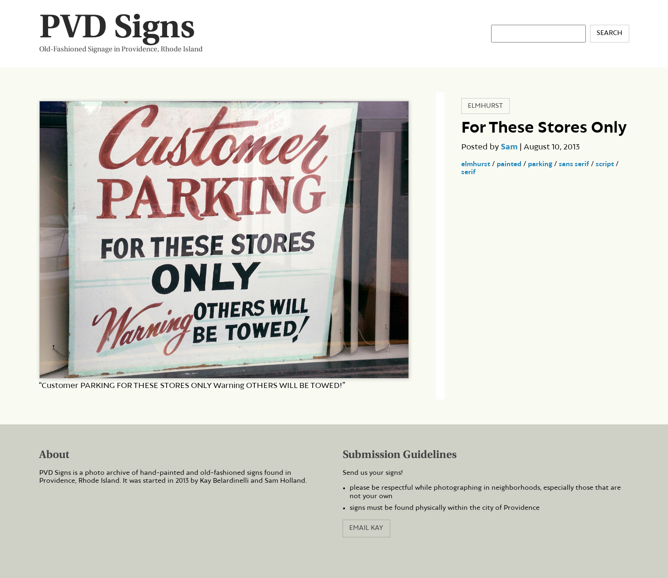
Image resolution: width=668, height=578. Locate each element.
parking (540, 164)
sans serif (574, 164)
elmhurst (475, 164)
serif (468, 172)
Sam (509, 147)
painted (509, 164)
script (605, 164)
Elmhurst (485, 106)
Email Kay (366, 528)
